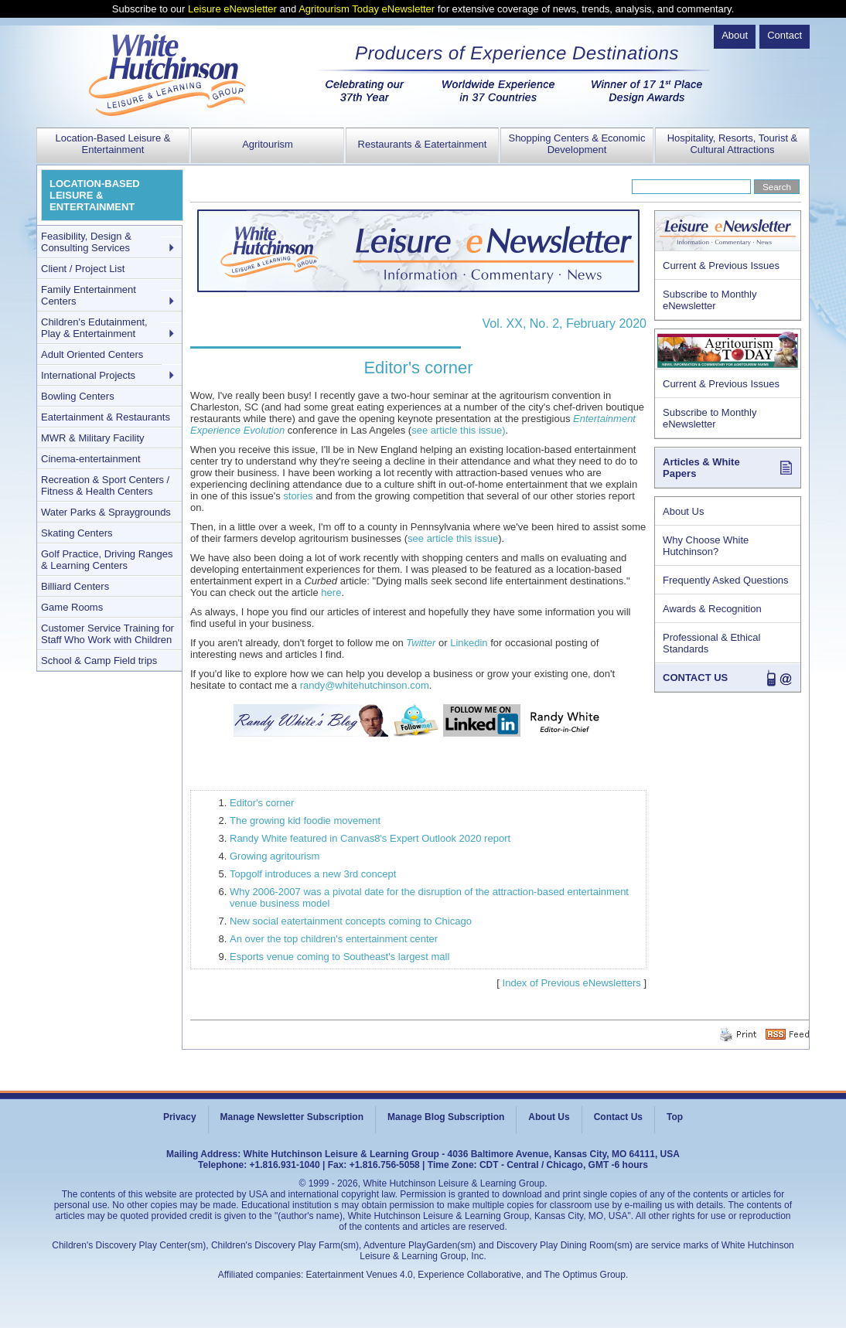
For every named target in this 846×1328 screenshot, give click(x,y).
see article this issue (453, 538)
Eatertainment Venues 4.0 (359, 1274)
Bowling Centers (77, 396)
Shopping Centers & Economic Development (576, 143)
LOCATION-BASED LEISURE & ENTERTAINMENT (94, 195)
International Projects (88, 375)
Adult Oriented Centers (92, 354)
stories (297, 496)
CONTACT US (695, 677)
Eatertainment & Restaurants (105, 417)
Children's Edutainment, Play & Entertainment (94, 327)
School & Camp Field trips (99, 660)
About (734, 35)
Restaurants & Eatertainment (422, 144)
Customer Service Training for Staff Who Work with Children (107, 633)
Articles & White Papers (701, 467)
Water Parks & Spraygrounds (106, 512)
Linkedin (470, 643)
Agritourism (267, 144)
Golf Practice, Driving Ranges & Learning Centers (107, 559)
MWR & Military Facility (93, 438)
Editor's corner (262, 803)
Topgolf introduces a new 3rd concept (313, 874)
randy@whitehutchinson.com (364, 685)
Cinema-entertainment (91, 459)
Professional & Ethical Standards (711, 643)
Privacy (179, 1117)
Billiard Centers (75, 586)
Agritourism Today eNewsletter (366, 9)
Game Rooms (72, 607)
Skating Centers (77, 533)
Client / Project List (83, 268)
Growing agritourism (274, 856)
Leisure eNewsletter (232, 9)
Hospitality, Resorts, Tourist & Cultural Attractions (732, 143)
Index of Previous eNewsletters (572, 983)
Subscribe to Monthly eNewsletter (709, 300)
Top (675, 1117)
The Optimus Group (585, 1274)
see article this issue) (458, 430)
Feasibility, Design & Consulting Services (86, 242)
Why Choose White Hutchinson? (706, 545)
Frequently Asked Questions (726, 580)
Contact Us (618, 1117)
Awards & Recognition (712, 609)
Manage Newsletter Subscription (291, 1117)
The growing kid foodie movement (305, 820)
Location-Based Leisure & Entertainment (113, 143)
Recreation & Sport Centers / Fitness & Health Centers (105, 485)
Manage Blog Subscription (445, 1117)
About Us (683, 511)
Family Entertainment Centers (88, 295)
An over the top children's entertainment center (334, 939)
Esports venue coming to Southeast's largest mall (339, 956)
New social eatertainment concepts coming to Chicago (351, 921)
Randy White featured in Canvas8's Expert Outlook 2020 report (370, 838)
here (331, 592)
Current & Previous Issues (721, 265)
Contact (784, 35)
